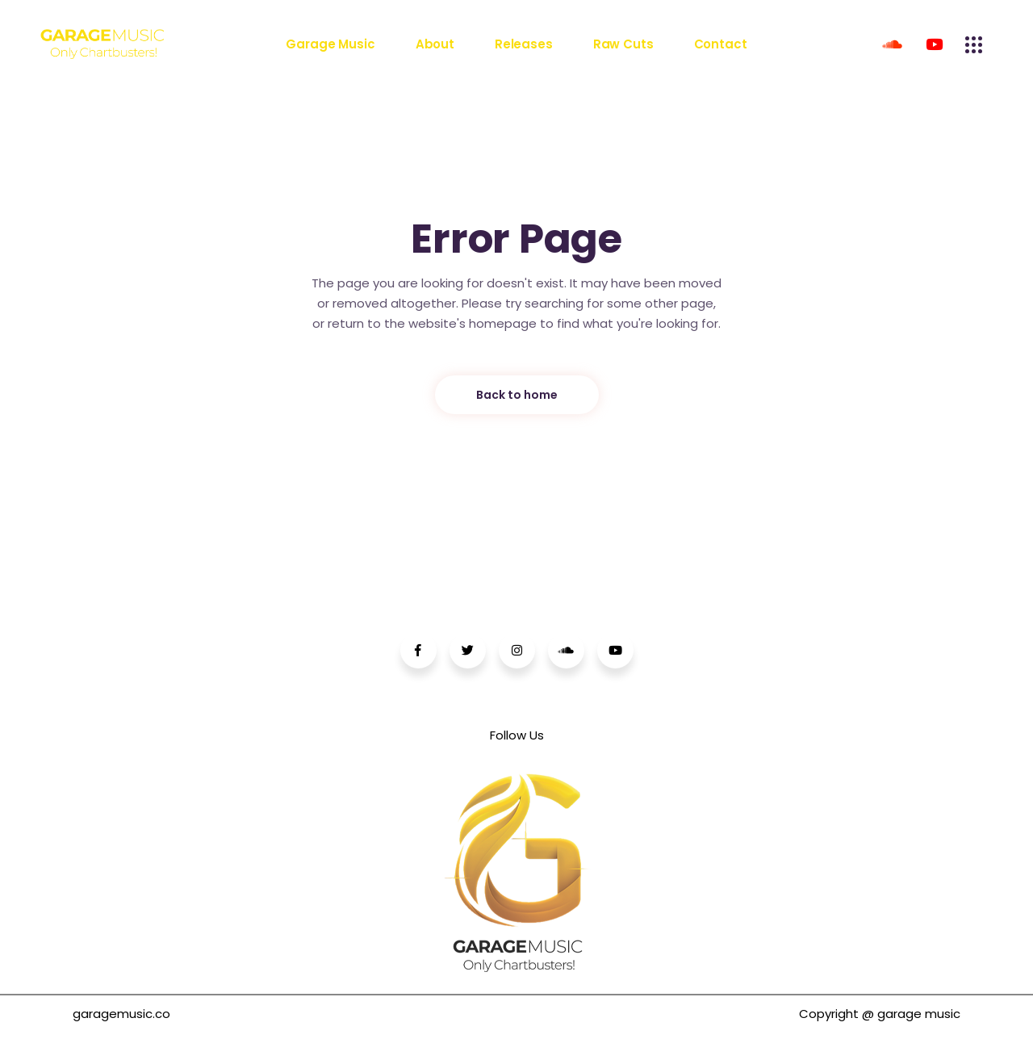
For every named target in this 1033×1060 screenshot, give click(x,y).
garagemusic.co (121, 1013)
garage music (918, 1013)
